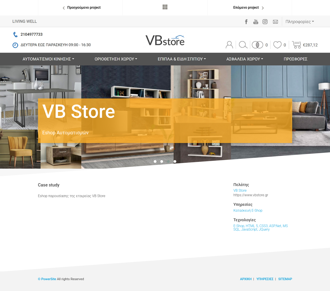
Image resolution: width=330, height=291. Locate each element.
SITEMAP (285, 279)
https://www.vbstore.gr (251, 195)
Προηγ (84, 7)
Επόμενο (246, 7)
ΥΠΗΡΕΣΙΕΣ (264, 279)
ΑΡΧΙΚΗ (246, 279)
